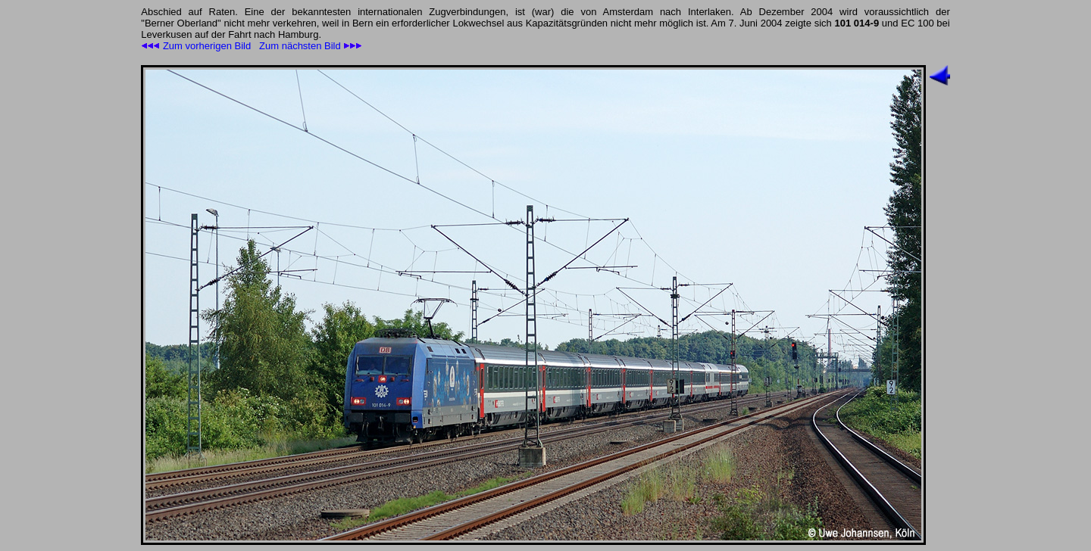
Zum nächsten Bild (310, 45)
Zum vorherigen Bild (196, 45)
